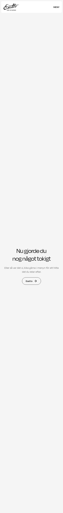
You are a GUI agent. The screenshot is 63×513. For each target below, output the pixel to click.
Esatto (31, 281)
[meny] (56, 7)
